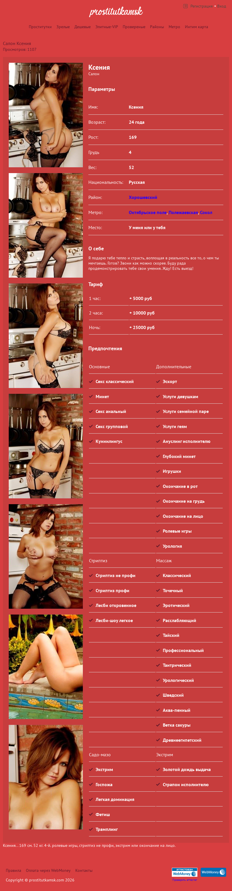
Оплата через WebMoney (48, 870)
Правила (13, 870)
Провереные (134, 26)
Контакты (83, 870)
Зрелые (63, 26)
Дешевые (82, 26)
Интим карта (196, 26)
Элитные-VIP (106, 26)
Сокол (206, 212)
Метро (174, 26)
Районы (157, 26)
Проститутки (40, 26)
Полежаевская (183, 212)
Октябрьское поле (148, 212)
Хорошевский (143, 197)
